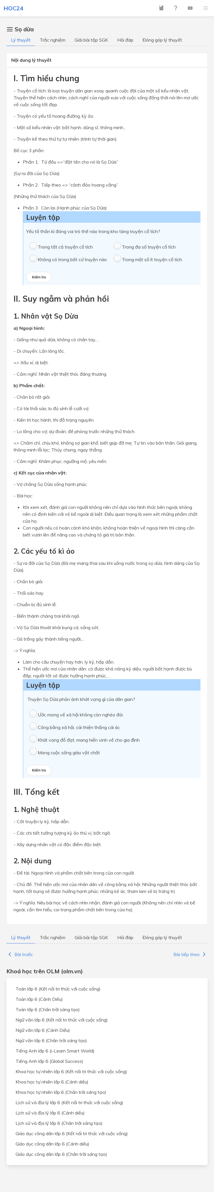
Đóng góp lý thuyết (162, 40)
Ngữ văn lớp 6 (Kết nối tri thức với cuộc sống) (62, 1020)
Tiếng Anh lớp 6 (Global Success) (49, 1061)
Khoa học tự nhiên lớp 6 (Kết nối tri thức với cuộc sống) (71, 1071)
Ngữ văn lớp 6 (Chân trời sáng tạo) (51, 1040)
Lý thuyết (21, 40)
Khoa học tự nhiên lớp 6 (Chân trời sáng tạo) (61, 1092)
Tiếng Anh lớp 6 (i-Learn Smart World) (55, 1051)
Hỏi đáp (125, 40)
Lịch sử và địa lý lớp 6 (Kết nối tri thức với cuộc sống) (69, 1102)
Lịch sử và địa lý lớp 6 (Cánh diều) (50, 1113)
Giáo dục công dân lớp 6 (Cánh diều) (52, 1144)
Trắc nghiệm (52, 40)
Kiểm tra (39, 277)
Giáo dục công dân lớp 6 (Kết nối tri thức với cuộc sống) (72, 1133)
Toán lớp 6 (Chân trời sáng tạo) (48, 1009)
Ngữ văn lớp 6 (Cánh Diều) (43, 1030)
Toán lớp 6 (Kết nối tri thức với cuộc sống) (58, 989)
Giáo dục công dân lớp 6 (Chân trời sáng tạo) (61, 1154)
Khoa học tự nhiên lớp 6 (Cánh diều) (52, 1082)
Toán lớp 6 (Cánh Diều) (39, 999)
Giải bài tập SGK (91, 40)
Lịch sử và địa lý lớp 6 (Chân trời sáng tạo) (59, 1123)
